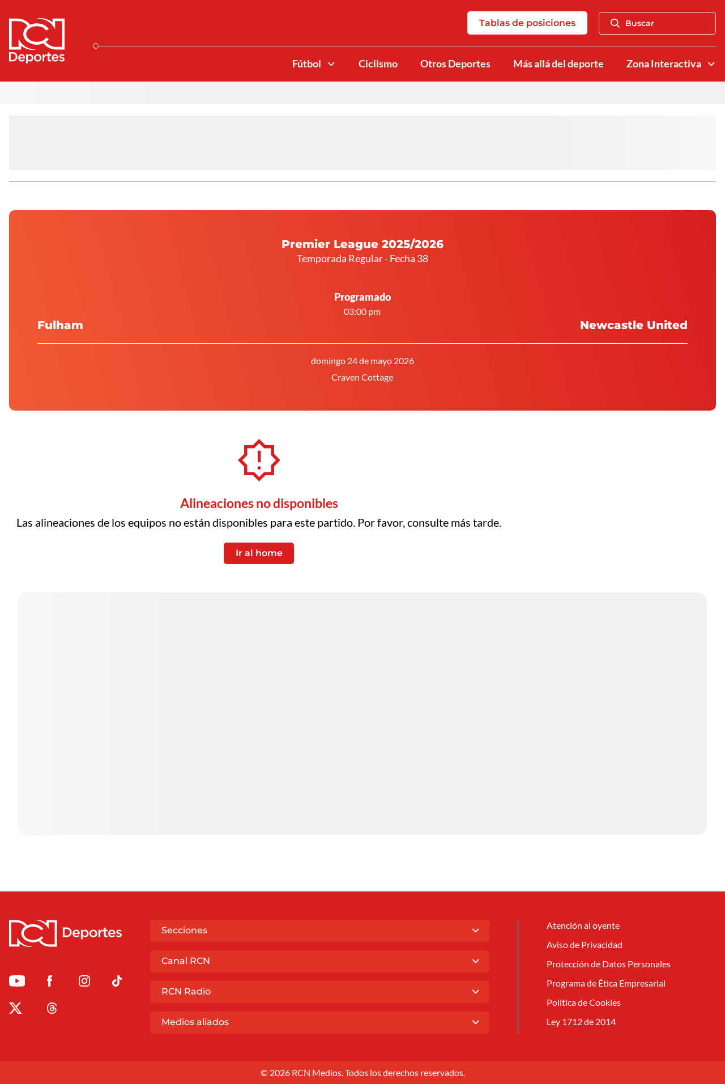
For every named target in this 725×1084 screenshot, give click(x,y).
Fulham (60, 304)
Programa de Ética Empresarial (606, 983)
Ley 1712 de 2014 (581, 1021)
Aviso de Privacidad (584, 944)
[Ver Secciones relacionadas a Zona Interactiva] (711, 64)
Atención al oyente (583, 925)
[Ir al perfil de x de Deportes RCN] (15, 1010)
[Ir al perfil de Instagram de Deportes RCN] (84, 983)
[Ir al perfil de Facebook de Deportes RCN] (49, 983)
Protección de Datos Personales (609, 963)
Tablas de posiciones (527, 23)
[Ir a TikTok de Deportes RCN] (117, 983)
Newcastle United (634, 304)
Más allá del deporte (558, 64)
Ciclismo (378, 64)
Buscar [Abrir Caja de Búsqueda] (632, 23)
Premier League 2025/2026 (362, 244)
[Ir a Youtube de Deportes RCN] (17, 983)
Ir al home (259, 553)
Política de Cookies (584, 1002)
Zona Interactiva (663, 64)
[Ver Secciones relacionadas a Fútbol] (331, 64)
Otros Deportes (455, 64)
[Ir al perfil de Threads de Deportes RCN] (52, 1010)
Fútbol (306, 64)
